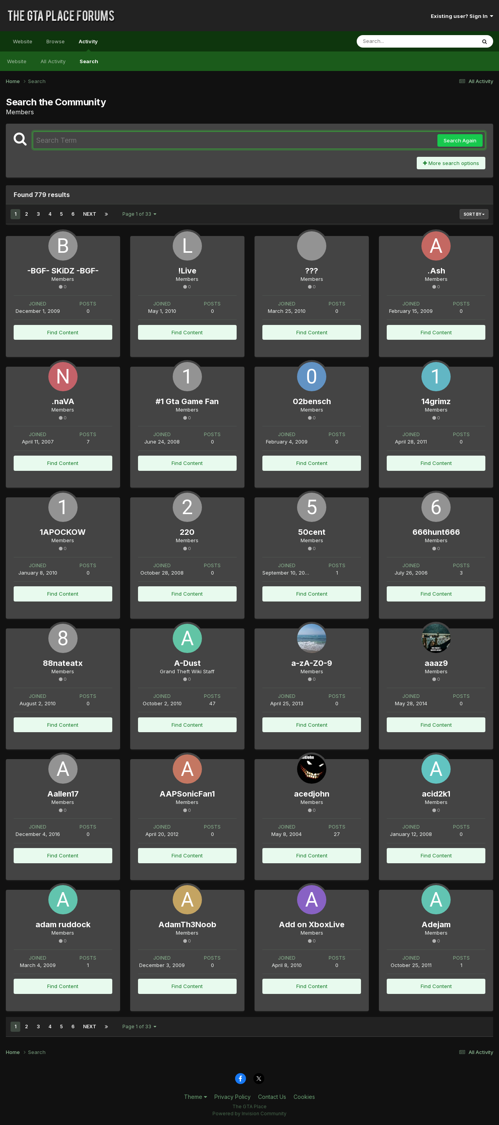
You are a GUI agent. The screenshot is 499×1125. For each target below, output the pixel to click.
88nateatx (63, 663)
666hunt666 (436, 532)
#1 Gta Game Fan (187, 401)
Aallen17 (63, 794)
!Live (187, 270)
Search (89, 61)
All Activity (53, 61)
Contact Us (272, 1096)
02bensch (312, 401)
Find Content (62, 332)
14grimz (436, 401)
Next (89, 214)
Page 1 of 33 (139, 214)
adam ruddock (62, 924)
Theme (195, 1096)
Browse (55, 41)
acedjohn (311, 794)
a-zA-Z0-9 (311, 663)
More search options (451, 163)
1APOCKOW (63, 532)
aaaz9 (436, 663)
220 (187, 532)
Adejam (436, 924)
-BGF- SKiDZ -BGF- (63, 270)
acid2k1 (436, 794)
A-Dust (187, 663)
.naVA (62, 401)
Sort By (474, 214)
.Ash (436, 270)
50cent (312, 532)
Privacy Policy (232, 1096)
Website (22, 41)
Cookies (304, 1096)
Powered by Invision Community (249, 1113)
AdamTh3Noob (187, 924)
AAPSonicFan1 (187, 794)
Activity (88, 44)
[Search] (395, 41)
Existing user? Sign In (462, 16)
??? (311, 270)
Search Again (460, 140)
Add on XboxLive (312, 924)
